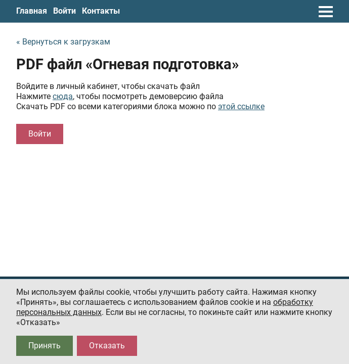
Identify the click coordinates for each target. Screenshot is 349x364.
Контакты (101, 11)
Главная (31, 11)
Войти (64, 11)
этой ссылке (241, 106)
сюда (63, 96)
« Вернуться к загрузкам (63, 42)
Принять (44, 345)
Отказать (107, 345)
